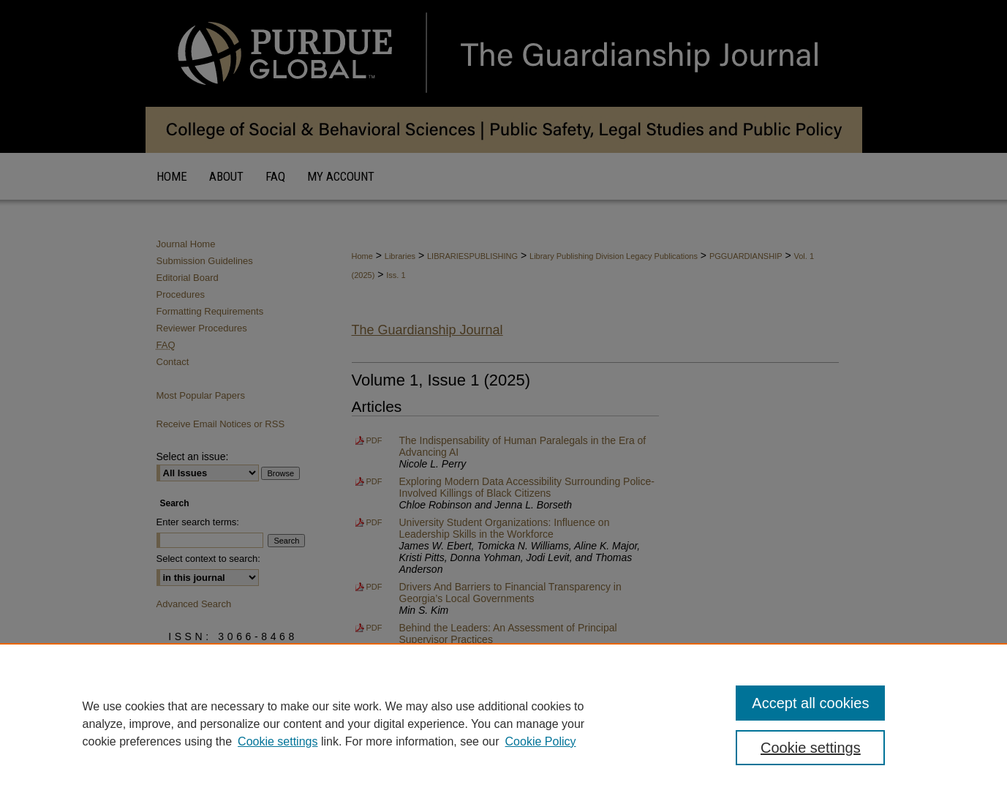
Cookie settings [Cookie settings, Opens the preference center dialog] (811, 748)
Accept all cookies (810, 703)
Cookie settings (277, 741)
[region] (503, 723)
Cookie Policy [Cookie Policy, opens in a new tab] (540, 741)
